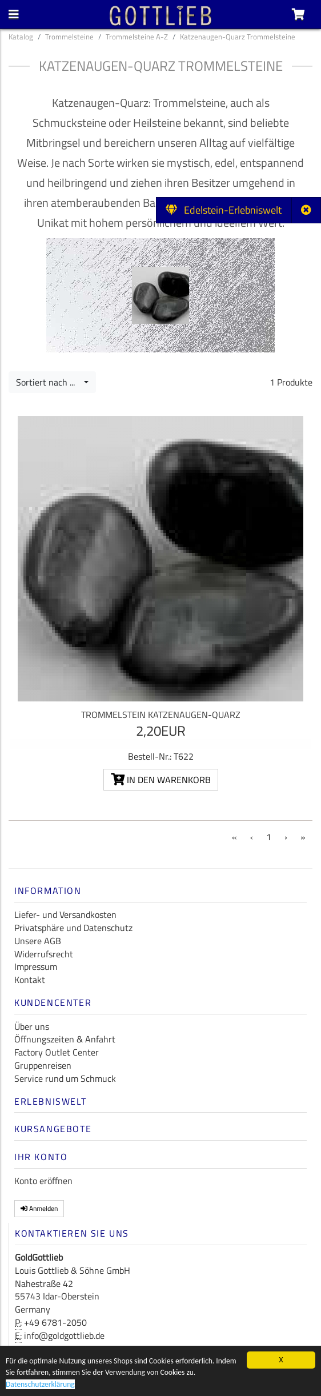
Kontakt (29, 979)
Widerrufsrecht (43, 954)
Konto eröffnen (43, 1181)
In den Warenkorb (161, 780)
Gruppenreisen (42, 1065)
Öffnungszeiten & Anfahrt (64, 1039)
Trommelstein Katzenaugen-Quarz (160, 714)
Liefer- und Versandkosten (65, 914)
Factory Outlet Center (56, 1052)
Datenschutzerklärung (40, 1385)
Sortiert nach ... (49, 382)
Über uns (31, 1026)
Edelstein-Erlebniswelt (224, 210)
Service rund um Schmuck (65, 1078)
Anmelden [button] (39, 1208)
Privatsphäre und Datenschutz (73, 927)
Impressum (35, 966)
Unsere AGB (37, 941)
